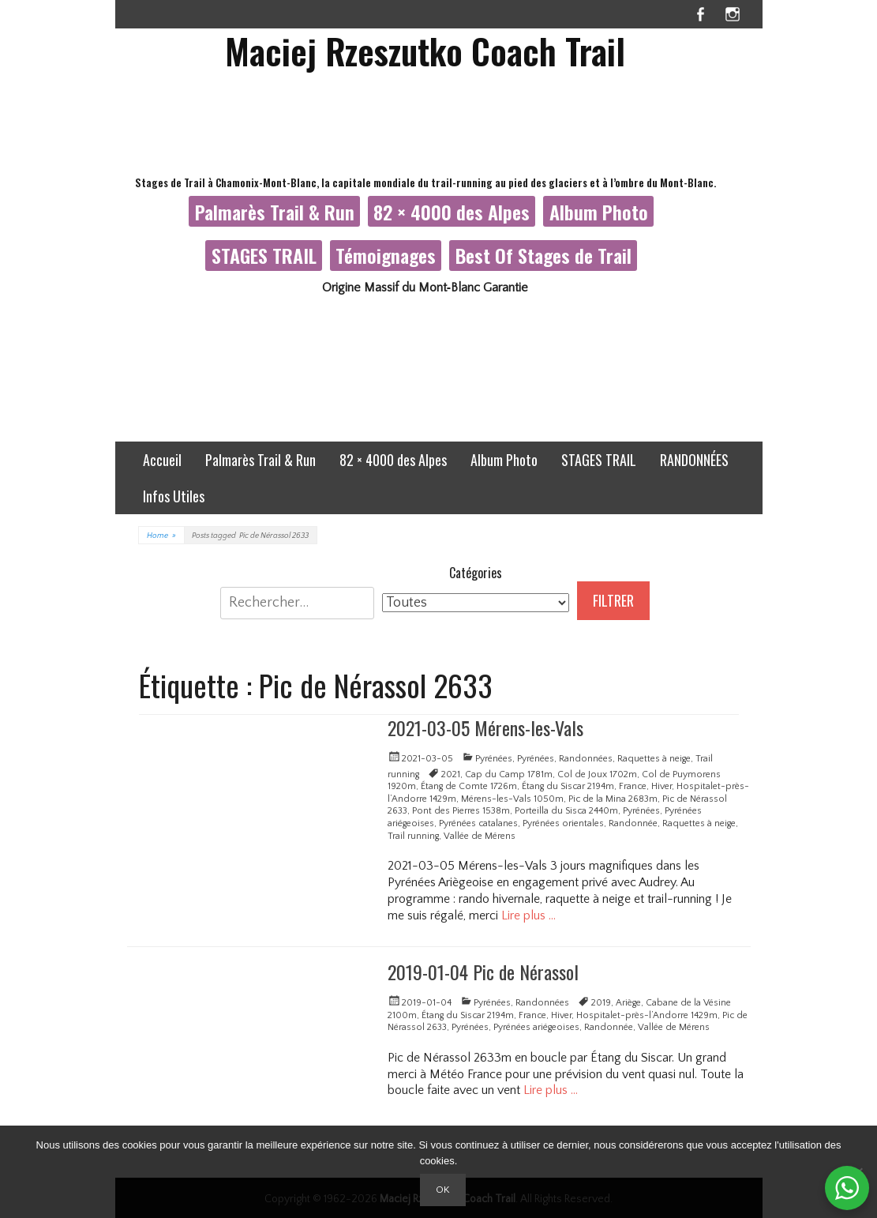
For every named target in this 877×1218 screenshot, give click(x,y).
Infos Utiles (173, 496)
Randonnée (633, 823)
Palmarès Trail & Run (274, 211)
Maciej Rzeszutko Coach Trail (425, 51)
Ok (443, 1189)
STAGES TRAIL (264, 255)
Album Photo (598, 211)
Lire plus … (528, 915)
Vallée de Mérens (479, 836)
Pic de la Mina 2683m (613, 799)
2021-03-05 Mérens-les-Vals (485, 727)
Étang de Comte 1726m (469, 786)
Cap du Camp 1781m (509, 774)
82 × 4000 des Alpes (451, 211)
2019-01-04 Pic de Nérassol (483, 971)
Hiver (661, 786)
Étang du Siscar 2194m (568, 786)
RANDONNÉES (694, 459)
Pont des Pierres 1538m (461, 811)
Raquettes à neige (654, 759)
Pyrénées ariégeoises (536, 1027)
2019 (601, 1003)
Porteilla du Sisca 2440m (566, 811)
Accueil (162, 459)
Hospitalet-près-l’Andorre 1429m (647, 1015)
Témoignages (385, 255)
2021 (450, 774)
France (633, 786)
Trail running (413, 836)
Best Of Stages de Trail (543, 255)
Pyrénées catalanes (478, 823)
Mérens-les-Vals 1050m (512, 799)
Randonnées (586, 759)
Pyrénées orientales (563, 823)
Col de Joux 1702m (597, 774)
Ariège (628, 1003)
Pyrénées (493, 759)
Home (161, 536)
